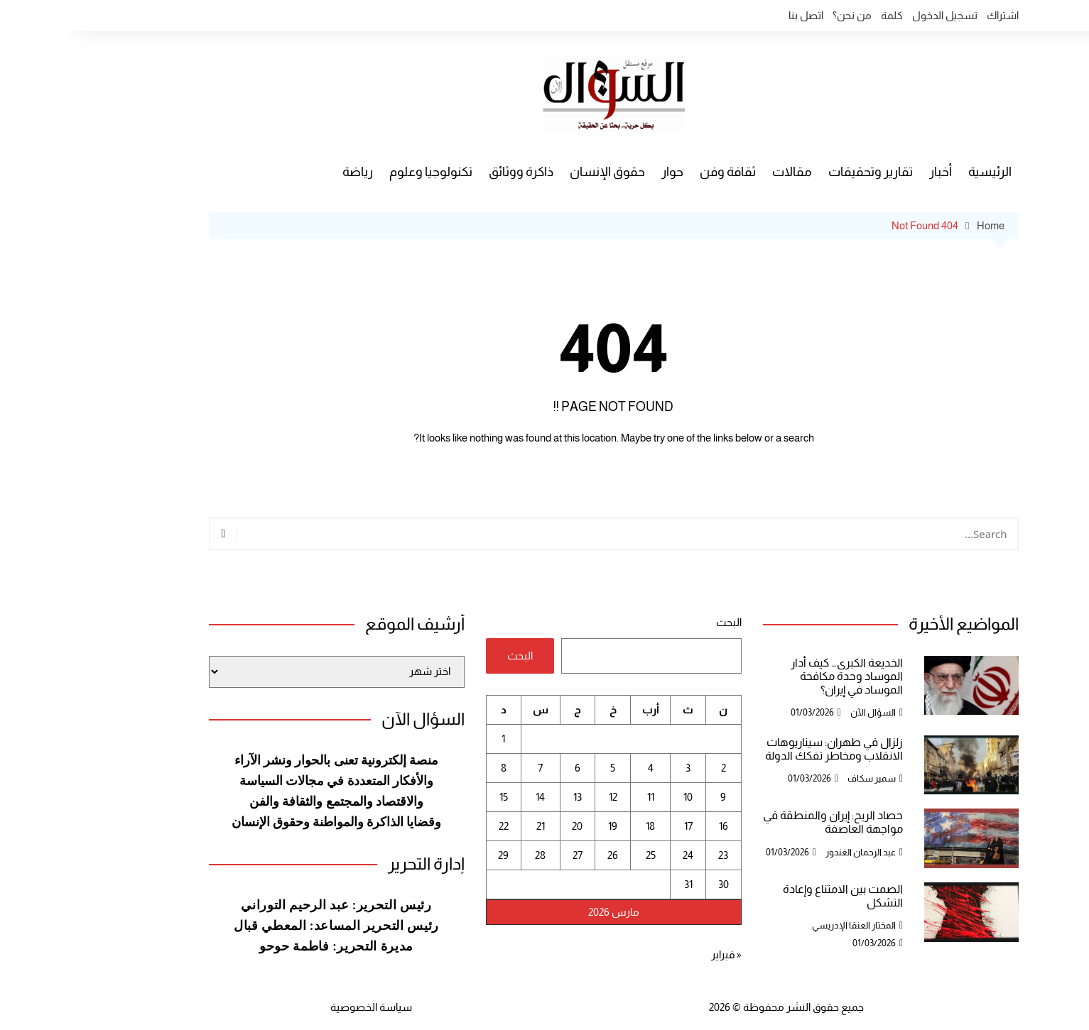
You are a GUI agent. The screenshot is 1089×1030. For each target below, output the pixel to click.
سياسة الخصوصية (302, 1007)
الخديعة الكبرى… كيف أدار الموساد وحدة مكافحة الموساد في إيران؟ (778, 676)
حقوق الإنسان (538, 172)
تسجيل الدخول (876, 15)
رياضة (288, 172)
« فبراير (657, 954)
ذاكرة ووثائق (452, 172)
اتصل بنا (737, 15)
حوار (603, 172)
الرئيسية (921, 172)
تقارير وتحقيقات (801, 172)
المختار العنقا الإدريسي (785, 925)
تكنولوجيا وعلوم (361, 172)
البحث (660, 622)
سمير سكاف (803, 778)
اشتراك (934, 15)
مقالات (723, 172)
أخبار (871, 172)
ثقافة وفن (659, 172)
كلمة (823, 15)
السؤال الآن (804, 712)
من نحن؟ (783, 15)
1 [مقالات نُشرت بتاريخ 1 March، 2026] (434, 739)
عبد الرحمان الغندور (792, 852)
